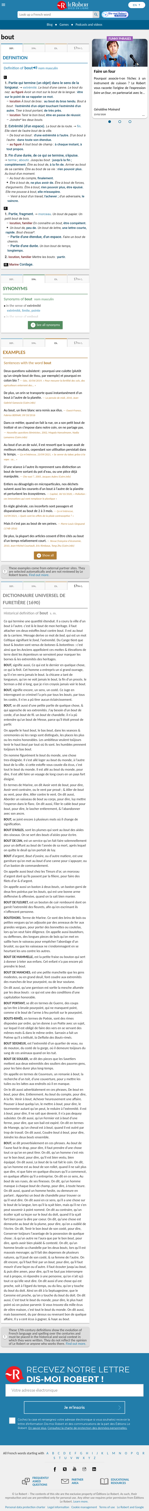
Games (63, 24)
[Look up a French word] (96, 14)
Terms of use (107, 1507)
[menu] (4, 4)
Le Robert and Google (130, 1507)
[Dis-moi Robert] (115, 15)
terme (12, 160)
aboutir (24, 160)
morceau (44, 214)
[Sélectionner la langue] (136, 5)
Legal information (58, 1507)
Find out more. (39, 575)
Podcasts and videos (90, 24)
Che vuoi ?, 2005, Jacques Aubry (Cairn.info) (47, 476)
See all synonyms (48, 325)
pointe (35, 310)
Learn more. (80, 1501)
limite (26, 310)
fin (79, 126)
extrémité (30, 87)
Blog (48, 24)
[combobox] (55, 14)
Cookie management (84, 1507)
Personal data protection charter (25, 1507)
